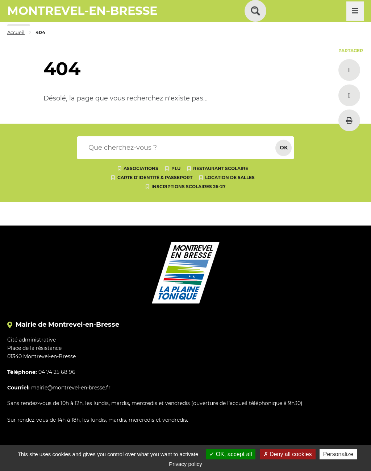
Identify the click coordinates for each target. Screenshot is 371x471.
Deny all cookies (287, 454)
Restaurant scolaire (220, 168)
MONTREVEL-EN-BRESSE (82, 11)
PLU (175, 168)
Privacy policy (185, 464)
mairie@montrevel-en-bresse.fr (71, 387)
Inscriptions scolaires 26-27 (188, 186)
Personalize (338, 454)
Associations (141, 168)
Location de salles (230, 177)
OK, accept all (230, 454)
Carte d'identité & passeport (154, 177)
